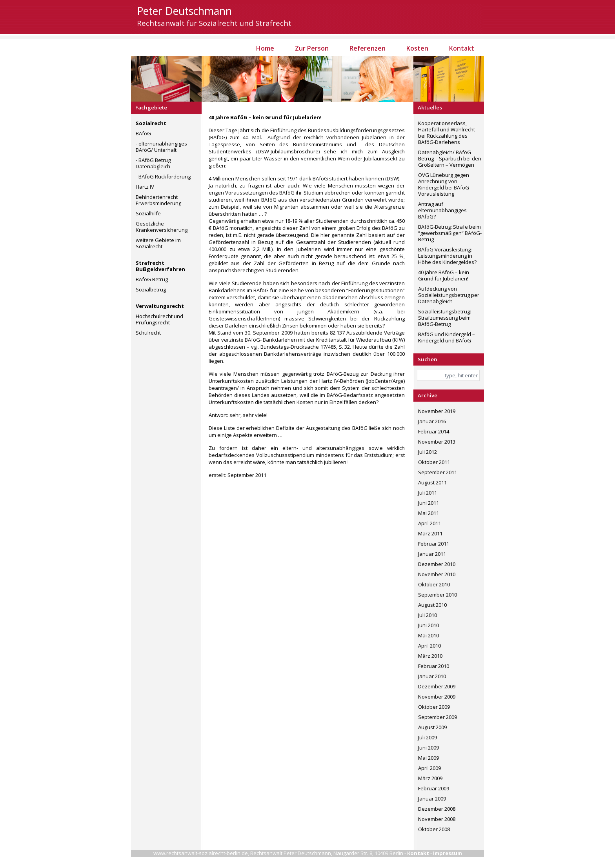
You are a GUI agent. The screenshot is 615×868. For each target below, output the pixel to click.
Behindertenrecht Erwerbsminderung (158, 200)
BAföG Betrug (152, 279)
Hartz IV (145, 186)
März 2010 (430, 655)
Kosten (417, 48)
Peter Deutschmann (184, 11)
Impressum (447, 853)
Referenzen (367, 48)
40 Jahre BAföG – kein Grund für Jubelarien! (443, 275)
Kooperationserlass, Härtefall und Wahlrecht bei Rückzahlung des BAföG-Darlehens (446, 133)
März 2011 (430, 533)
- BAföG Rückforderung (163, 176)
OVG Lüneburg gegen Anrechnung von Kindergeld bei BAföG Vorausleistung (443, 184)
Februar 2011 (433, 543)
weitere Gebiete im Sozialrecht (158, 243)
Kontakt (461, 48)
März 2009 (430, 778)
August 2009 (432, 727)
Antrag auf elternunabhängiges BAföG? (442, 210)
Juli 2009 (427, 737)
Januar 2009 (432, 798)
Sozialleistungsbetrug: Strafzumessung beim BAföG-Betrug (444, 318)
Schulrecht (148, 332)
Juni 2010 (428, 625)
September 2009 (437, 717)
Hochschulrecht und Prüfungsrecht (159, 319)
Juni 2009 (428, 747)
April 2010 (429, 645)
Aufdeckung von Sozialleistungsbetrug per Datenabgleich (448, 295)
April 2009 (429, 768)
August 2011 (432, 482)
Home (265, 48)
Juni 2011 (428, 502)
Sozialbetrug (151, 289)
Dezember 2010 (436, 564)
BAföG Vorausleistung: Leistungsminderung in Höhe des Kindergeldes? (447, 256)
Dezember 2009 (436, 686)
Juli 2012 (427, 451)
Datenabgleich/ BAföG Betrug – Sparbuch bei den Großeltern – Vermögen (449, 158)
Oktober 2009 (434, 706)
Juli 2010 (427, 615)
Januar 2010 (432, 676)
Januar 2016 (432, 421)
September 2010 (437, 594)
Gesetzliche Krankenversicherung (161, 226)
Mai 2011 (428, 513)
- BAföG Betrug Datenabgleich (153, 163)
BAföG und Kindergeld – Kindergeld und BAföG (446, 337)
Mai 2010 (428, 635)
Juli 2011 (427, 492)
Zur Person (312, 48)
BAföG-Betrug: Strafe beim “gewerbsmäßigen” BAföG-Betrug (450, 233)
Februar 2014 (433, 431)
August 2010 (432, 604)
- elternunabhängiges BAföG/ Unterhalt (161, 146)
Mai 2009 (428, 757)
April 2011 (429, 523)
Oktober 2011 (434, 462)
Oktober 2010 (434, 584)
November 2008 (436, 819)
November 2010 (436, 574)
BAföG (143, 133)
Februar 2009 (433, 788)
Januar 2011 (432, 553)
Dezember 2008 (436, 808)
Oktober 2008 (434, 829)
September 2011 (437, 472)
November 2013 (436, 441)
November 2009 (436, 696)
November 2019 (436, 411)
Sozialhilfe (148, 213)
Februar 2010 (433, 666)
